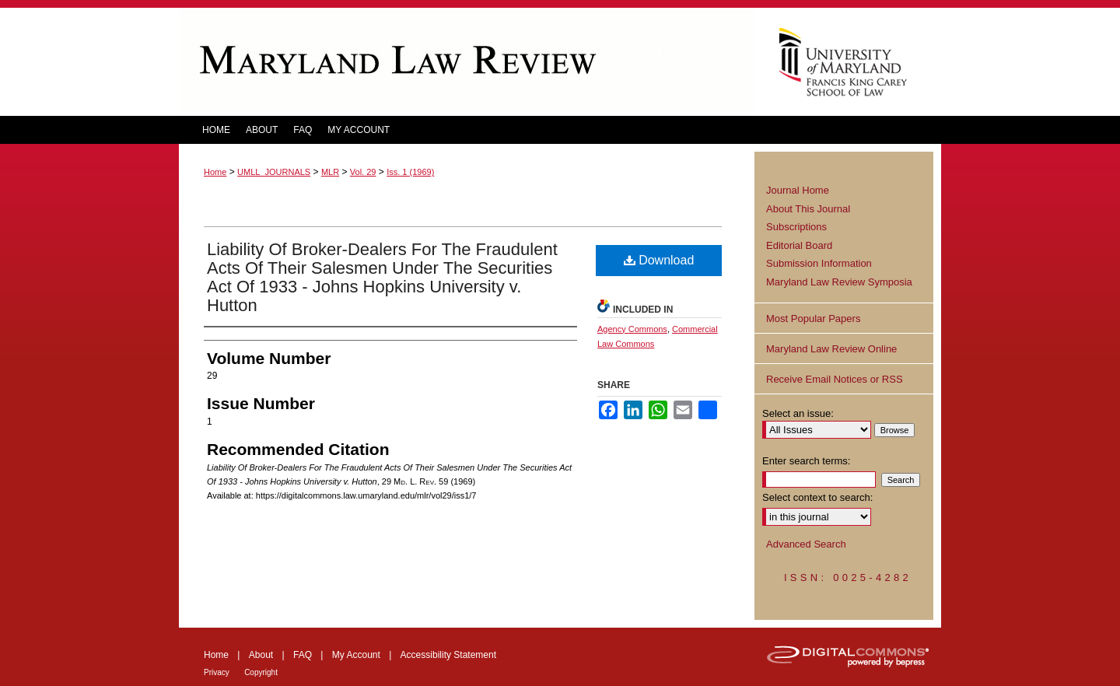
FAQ (302, 654)
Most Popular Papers (813, 318)
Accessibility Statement (448, 654)
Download (659, 260)
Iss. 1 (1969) (410, 172)
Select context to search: (817, 497)
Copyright (261, 672)
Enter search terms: (806, 461)
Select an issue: (798, 413)
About (261, 654)
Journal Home (797, 190)
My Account (356, 654)
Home (215, 172)
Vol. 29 (363, 172)
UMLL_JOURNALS (273, 172)
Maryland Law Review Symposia (839, 282)
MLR (330, 172)
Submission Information (819, 263)
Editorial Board (799, 245)
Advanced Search (806, 544)
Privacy (216, 672)
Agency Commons (632, 329)
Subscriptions (796, 227)
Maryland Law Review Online (831, 349)
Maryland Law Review (466, 62)
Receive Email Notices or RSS (834, 379)
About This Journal (808, 209)
